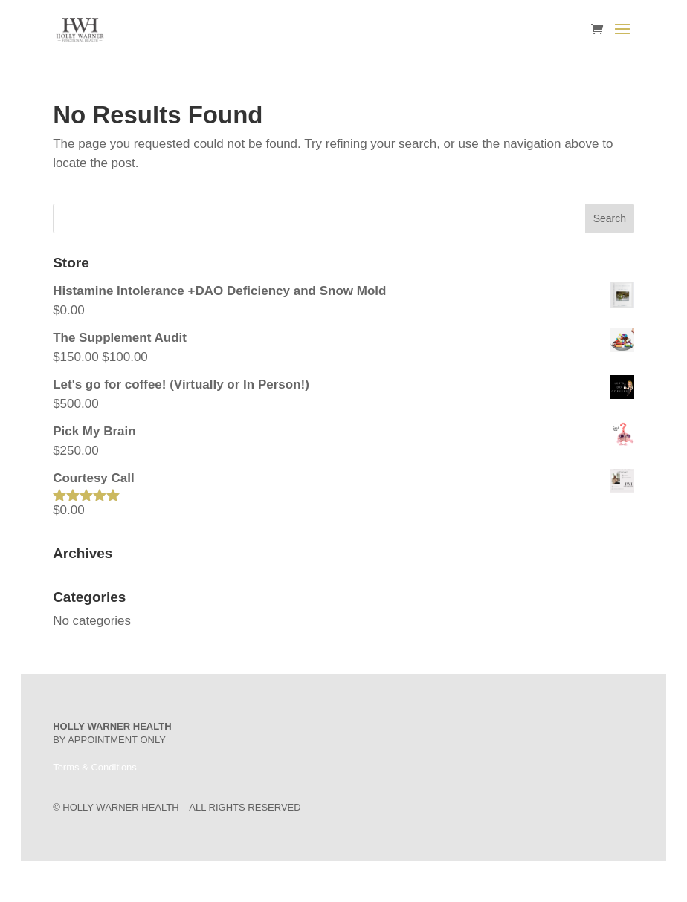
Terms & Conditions (95, 767)
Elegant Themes (322, 881)
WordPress (417, 881)
